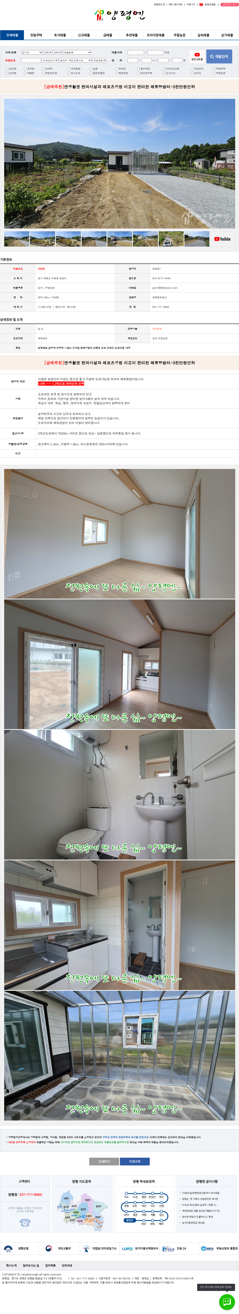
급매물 (107, 35)
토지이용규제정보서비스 (146, 1251)
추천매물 (132, 35)
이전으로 (134, 1161)
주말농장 (179, 35)
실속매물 (203, 35)
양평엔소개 (159, 4)
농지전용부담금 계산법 (193, 1223)
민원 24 (181, 1248)
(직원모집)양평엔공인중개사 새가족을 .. (201, 1193)
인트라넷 (67, 1265)
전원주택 (36, 35)
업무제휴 (50, 1265)
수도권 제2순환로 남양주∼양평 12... (200, 1205)
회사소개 (11, 1265)
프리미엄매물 (156, 35)
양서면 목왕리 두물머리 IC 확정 (197, 1217)
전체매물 (12, 35)
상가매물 (227, 35)
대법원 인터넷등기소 (104, 1248)
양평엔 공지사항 (207, 1181)
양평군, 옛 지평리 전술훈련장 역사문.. (201, 1199)
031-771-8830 (160, 306)
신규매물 (84, 35)
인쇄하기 (104, 1161)
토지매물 (60, 35)
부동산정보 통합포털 (227, 1251)
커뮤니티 (190, 4)
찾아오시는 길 (31, 1265)
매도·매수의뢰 (175, 4)
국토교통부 (64, 1248)
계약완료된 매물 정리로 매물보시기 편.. (201, 1211)
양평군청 (23, 1248)
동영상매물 (210, 4)
